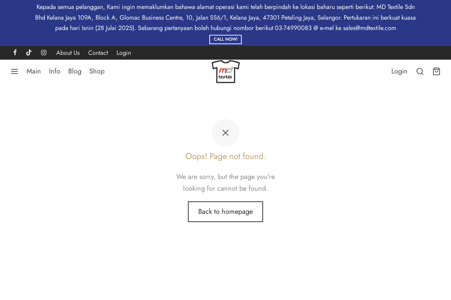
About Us (68, 52)
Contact (98, 52)
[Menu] (14, 71)
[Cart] (436, 71)
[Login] (399, 71)
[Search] (420, 71)
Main (34, 71)
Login (124, 52)
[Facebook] (15, 53)
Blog (74, 71)
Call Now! (226, 39)
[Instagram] (43, 53)
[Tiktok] (29, 53)
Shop (96, 71)
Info (54, 71)
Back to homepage (225, 212)
